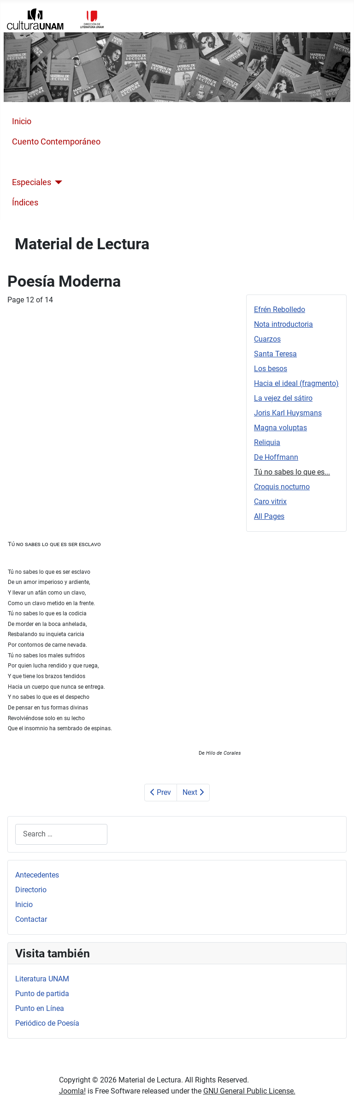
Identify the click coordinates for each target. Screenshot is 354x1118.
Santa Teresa (275, 353)
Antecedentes (37, 875)
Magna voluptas (280, 427)
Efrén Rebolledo (279, 309)
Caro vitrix (270, 501)
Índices (25, 202)
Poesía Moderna (42, 162)
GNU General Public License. (249, 1091)
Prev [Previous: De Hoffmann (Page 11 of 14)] (160, 792)
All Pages (269, 516)
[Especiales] (57, 182)
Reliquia (267, 442)
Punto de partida (42, 993)
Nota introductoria (283, 324)
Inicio (21, 121)
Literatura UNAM (42, 978)
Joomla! (72, 1091)
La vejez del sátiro (283, 398)
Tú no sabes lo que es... (292, 472)
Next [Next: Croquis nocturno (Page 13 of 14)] (193, 792)
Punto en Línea (39, 1008)
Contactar (31, 919)
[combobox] (61, 834)
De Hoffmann (276, 457)
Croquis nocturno (282, 486)
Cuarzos (267, 339)
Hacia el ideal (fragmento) (296, 383)
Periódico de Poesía (47, 1023)
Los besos (270, 368)
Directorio (31, 889)
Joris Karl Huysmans (288, 413)
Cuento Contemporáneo (56, 141)
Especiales (31, 182)
